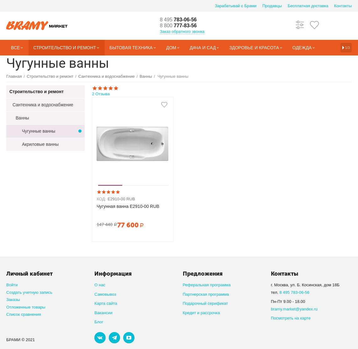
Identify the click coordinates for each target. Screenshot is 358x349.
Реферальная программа (207, 285)
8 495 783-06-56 (294, 292)
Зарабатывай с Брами (235, 5)
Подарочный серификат (205, 303)
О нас (99, 285)
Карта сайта (105, 303)
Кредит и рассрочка (201, 312)
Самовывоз (105, 294)
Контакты (343, 5)
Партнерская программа (206, 294)
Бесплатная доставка (308, 5)
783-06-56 (180, 19)
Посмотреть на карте (291, 318)
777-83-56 (180, 26)
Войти (12, 285)
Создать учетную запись (29, 292)
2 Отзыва (220, 90)
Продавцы (272, 5)
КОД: (101, 199)
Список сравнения (23, 314)
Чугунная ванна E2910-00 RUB (128, 206)
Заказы (13, 299)
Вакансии (103, 312)
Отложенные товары (25, 307)
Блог (98, 322)
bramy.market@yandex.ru (294, 309)
